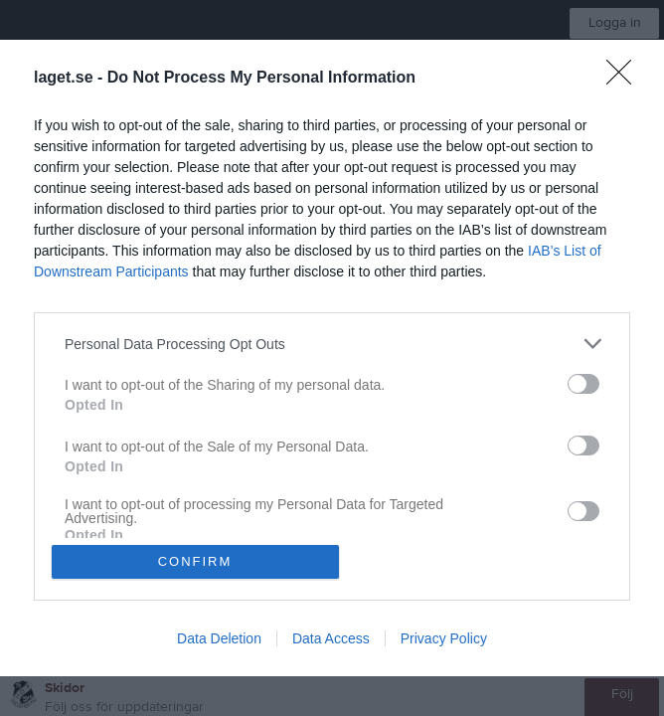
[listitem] (332, 343)
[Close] (625, 78)
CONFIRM (195, 561)
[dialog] (332, 358)
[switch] (583, 384)
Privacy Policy (444, 638)
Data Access (331, 638)
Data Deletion (219, 638)
